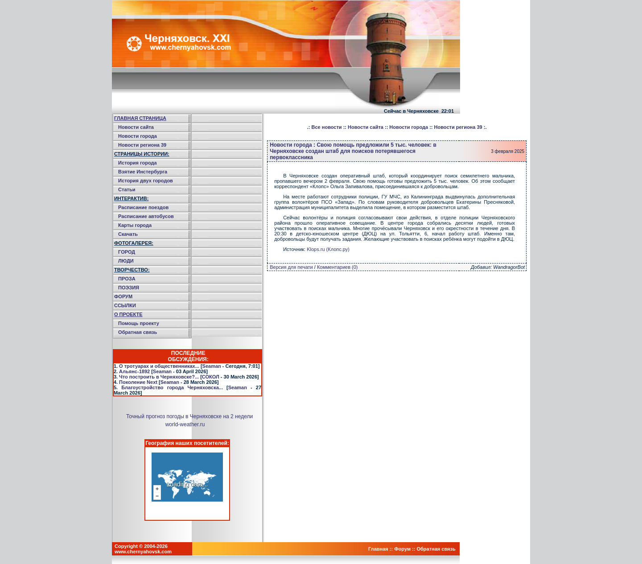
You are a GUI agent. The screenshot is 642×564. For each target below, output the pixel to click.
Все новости (327, 127)
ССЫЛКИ (125, 305)
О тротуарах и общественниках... (159, 366)
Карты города (135, 225)
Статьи (126, 189)
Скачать (128, 234)
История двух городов (145, 180)
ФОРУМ (123, 296)
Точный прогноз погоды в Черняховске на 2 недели (189, 416)
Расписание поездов (143, 207)
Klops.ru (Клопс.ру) (328, 249)
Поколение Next (138, 382)
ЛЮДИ (126, 260)
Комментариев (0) (337, 267)
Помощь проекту (138, 323)
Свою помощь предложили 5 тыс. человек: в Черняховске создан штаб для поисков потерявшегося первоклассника (353, 151)
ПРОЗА (127, 278)
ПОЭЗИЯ (128, 287)
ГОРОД (126, 252)
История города (137, 162)
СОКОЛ (210, 376)
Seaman (211, 366)
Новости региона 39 (142, 145)
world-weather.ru (185, 424)
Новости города (137, 136)
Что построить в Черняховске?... (159, 376)
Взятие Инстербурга (142, 171)
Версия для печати (291, 267)
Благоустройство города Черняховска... (172, 387)
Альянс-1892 (134, 371)
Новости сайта (136, 127)
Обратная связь (137, 332)
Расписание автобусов (146, 216)
